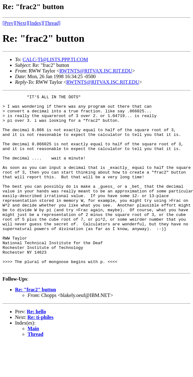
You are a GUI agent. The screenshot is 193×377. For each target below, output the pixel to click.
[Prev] (9, 23)
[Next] (21, 23)
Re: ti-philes (41, 352)
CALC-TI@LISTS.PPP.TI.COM (55, 59)
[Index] (35, 23)
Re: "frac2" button (35, 324)
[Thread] (51, 23)
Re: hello (36, 346)
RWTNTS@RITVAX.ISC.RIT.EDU (95, 70)
